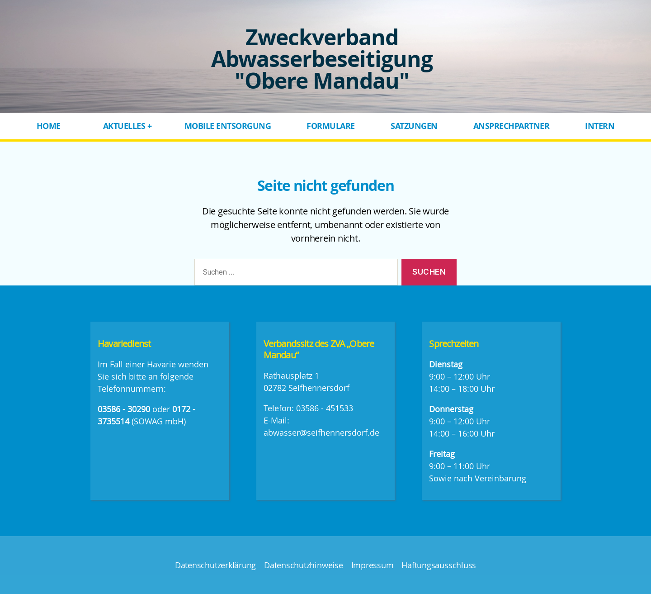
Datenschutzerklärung (215, 565)
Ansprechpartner (511, 126)
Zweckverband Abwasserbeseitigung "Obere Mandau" (322, 58)
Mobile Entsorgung (227, 126)
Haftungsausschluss (438, 565)
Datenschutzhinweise (303, 565)
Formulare (331, 126)
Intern (599, 126)
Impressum (372, 565)
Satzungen (414, 126)
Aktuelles (124, 126)
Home (49, 126)
